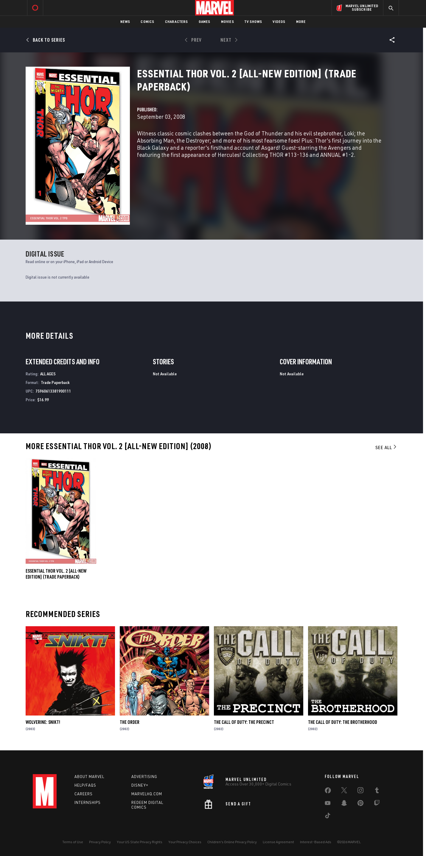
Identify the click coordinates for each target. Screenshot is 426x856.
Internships (87, 802)
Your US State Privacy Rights (139, 842)
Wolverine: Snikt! (43, 722)
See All (386, 447)
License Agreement (278, 842)
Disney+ (139, 785)
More (301, 21)
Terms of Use (72, 842)
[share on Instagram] (360, 791)
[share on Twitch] (377, 804)
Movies (227, 21)
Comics (147, 21)
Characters (176, 21)
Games (204, 21)
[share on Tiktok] (328, 817)
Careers (83, 793)
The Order (129, 722)
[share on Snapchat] (344, 804)
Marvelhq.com (146, 793)
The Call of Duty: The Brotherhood (342, 722)
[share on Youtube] (328, 804)
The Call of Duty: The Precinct (244, 722)
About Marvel (89, 776)
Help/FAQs (85, 785)
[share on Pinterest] (360, 804)
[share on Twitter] (344, 791)
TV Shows (253, 21)
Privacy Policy (100, 842)
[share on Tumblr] (377, 791)
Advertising (144, 776)
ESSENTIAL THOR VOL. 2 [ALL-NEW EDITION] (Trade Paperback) (56, 574)
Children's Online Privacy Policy (232, 842)
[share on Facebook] (328, 792)
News (125, 21)
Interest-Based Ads (315, 842)
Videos (279, 21)
